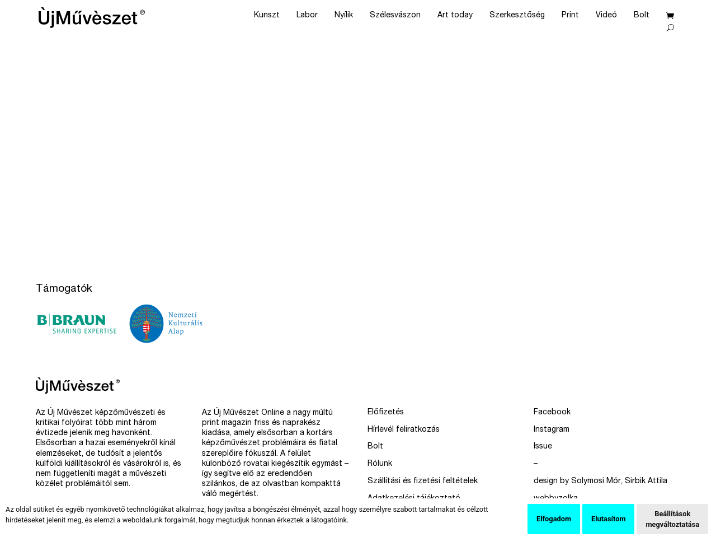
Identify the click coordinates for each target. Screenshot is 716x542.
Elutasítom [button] (608, 519)
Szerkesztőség (517, 16)
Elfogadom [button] (553, 519)
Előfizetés (386, 413)
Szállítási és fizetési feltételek (423, 481)
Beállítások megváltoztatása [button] (672, 519)
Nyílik (344, 16)
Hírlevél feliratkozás (404, 430)
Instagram (551, 430)
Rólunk (380, 464)
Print (570, 16)
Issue (543, 447)
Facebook (552, 413)
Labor (307, 16)
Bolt (641, 16)
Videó (606, 16)
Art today (455, 16)
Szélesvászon (395, 16)
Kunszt (267, 16)
